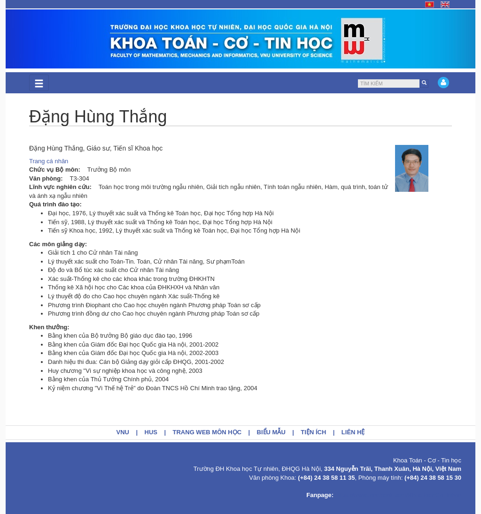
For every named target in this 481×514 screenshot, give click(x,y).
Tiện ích (313, 432)
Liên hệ (353, 432)
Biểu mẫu (271, 432)
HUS (151, 432)
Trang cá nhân (48, 161)
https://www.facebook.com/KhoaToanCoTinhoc (398, 495)
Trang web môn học (207, 432)
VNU (122, 432)
